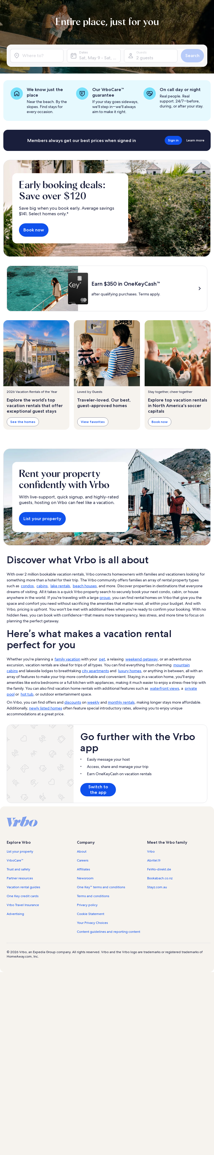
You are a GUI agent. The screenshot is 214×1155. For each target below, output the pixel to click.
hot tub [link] (27, 694)
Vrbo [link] (151, 851)
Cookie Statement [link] (90, 914)
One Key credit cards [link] (22, 896)
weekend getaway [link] (141, 659)
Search (192, 55)
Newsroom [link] (85, 878)
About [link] (81, 851)
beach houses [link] (85, 585)
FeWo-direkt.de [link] (159, 869)
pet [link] (102, 659)
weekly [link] (93, 702)
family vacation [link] (67, 659)
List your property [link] (20, 851)
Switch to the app (98, 789)
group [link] (104, 597)
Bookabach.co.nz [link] (159, 878)
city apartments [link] (95, 670)
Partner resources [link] (20, 878)
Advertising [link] (15, 914)
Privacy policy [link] (87, 905)
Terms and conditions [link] (93, 896)
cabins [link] (42, 585)
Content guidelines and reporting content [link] (108, 931)
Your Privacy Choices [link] (92, 923)
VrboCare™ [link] (15, 860)
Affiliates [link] (83, 869)
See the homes (22, 422)
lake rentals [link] (60, 585)
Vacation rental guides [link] (23, 887)
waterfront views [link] (164, 688)
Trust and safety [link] (18, 869)
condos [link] (27, 585)
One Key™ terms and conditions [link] (101, 887)
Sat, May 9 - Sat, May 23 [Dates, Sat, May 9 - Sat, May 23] (99, 58)
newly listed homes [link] (45, 708)
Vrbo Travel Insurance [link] (23, 905)
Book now (33, 230)
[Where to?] (37, 55)
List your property (42, 518)
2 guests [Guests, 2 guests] (144, 58)
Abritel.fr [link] (153, 860)
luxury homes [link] (129, 670)
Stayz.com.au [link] (157, 887)
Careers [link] (82, 860)
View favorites (93, 422)
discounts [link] (72, 702)
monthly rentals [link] (121, 702)
